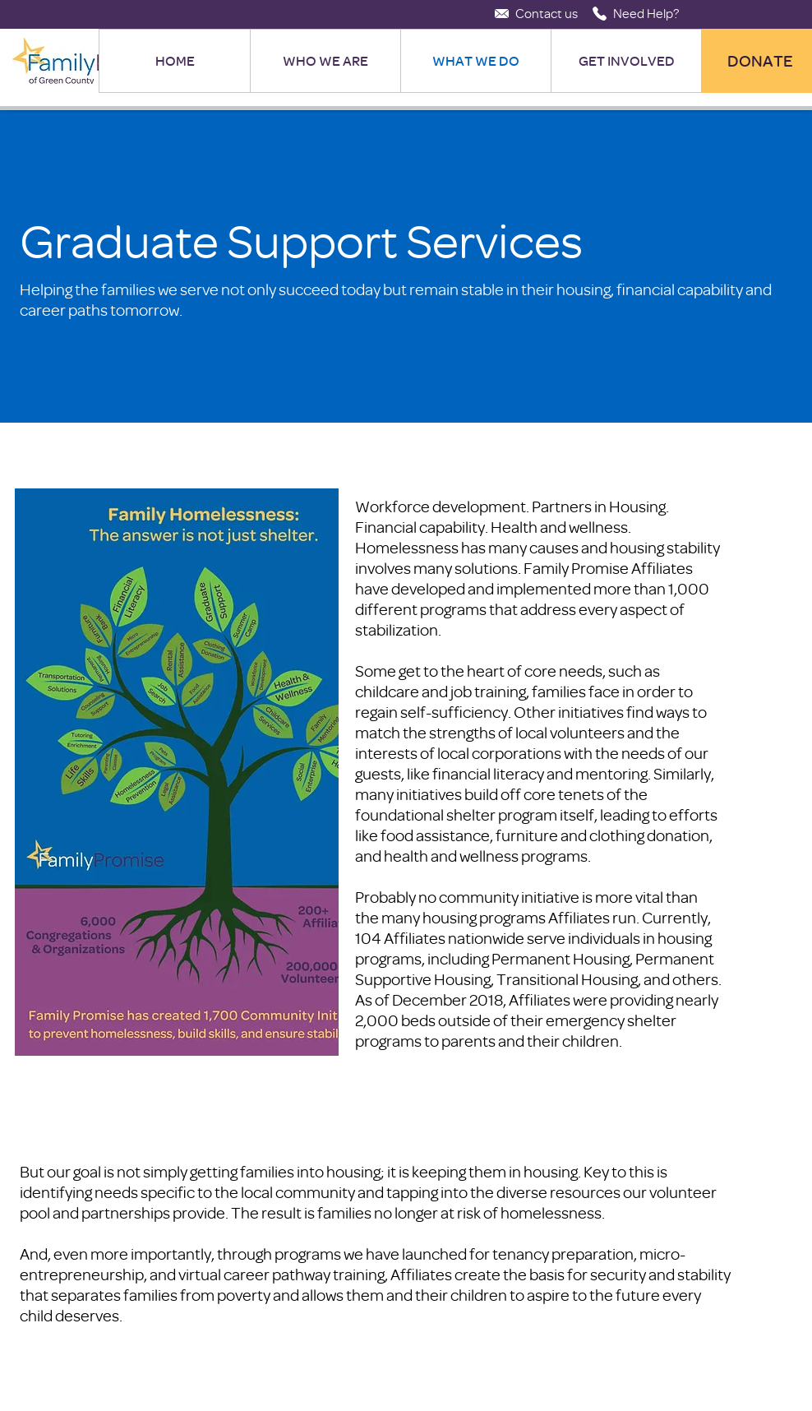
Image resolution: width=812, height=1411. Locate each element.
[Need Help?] (646, 13)
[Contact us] (546, 13)
